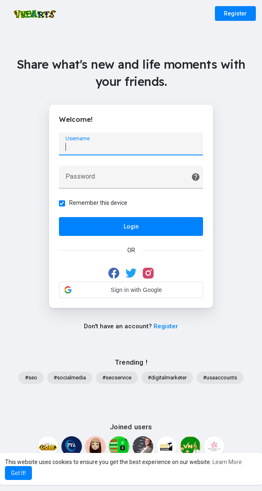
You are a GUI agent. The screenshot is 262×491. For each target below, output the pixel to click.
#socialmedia (70, 378)
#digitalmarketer (167, 378)
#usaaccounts (220, 378)
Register (235, 13)
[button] (131, 290)
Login (131, 227)
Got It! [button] (18, 473)
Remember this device (99, 203)
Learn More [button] (227, 462)
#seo (31, 378)
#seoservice (116, 378)
